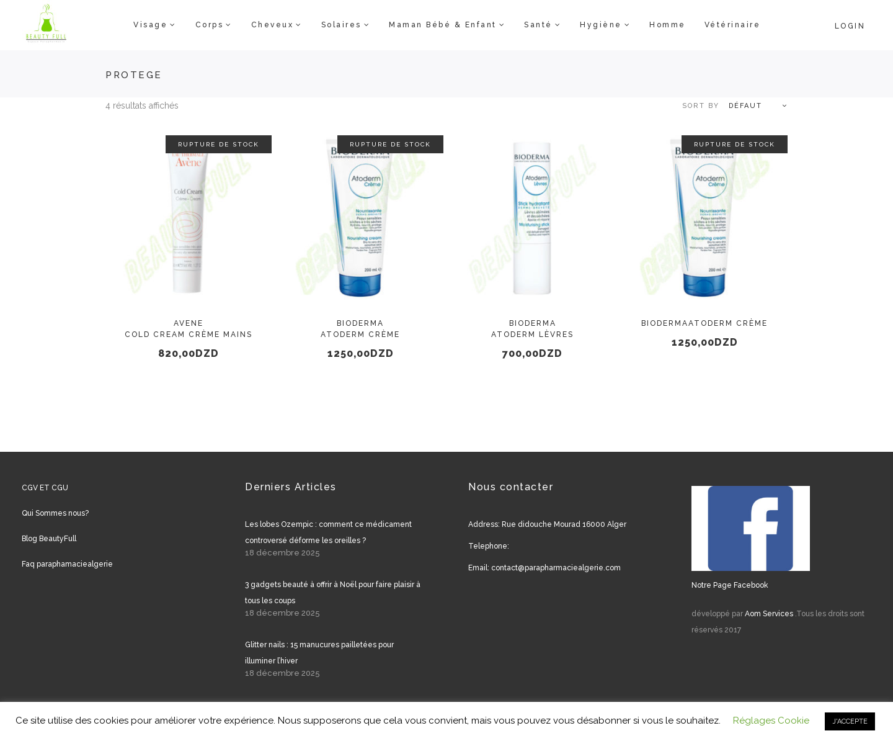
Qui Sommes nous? (55, 513)
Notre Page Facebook (729, 585)
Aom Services (769, 613)
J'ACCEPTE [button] (850, 721)
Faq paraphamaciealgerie (67, 564)
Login (850, 26)
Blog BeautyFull (49, 538)
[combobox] (729, 106)
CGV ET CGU (45, 487)
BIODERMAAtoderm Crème (704, 323)
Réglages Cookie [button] (771, 720)
